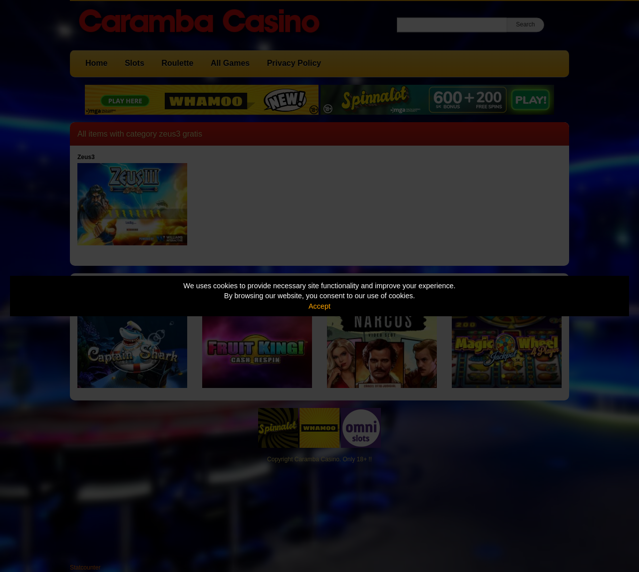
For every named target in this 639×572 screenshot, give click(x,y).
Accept (319, 306)
